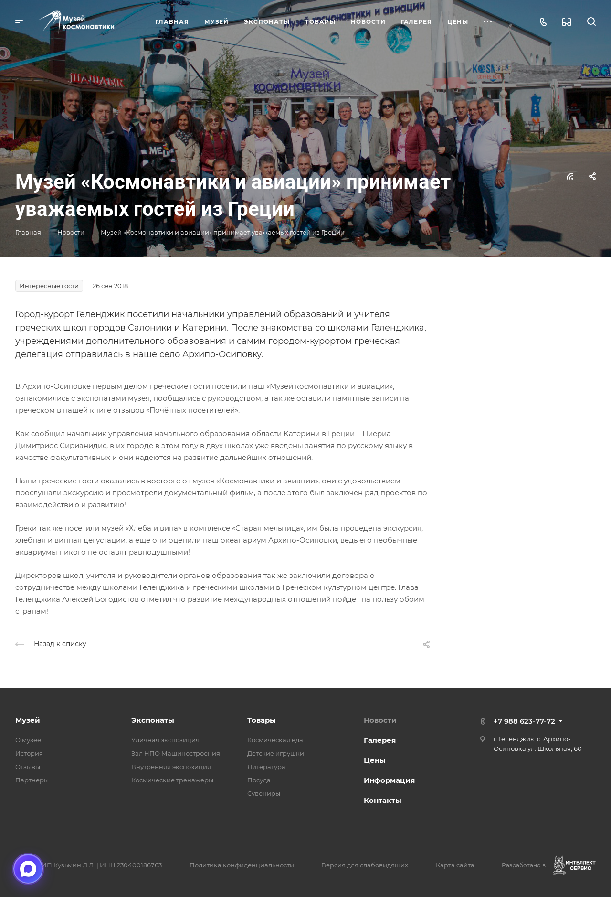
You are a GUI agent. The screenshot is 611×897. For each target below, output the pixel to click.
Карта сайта (455, 865)
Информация (389, 780)
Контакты (382, 800)
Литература (266, 766)
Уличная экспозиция (165, 740)
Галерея (380, 740)
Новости (380, 720)
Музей (27, 720)
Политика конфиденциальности (242, 865)
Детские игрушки (275, 753)
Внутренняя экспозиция (171, 766)
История (29, 753)
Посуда (259, 780)
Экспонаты (152, 720)
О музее (28, 740)
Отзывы (27, 766)
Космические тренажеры (172, 780)
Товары (261, 720)
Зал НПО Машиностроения (175, 753)
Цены (375, 760)
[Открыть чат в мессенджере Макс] (28, 869)
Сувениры (263, 793)
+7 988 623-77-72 (524, 721)
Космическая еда (275, 740)
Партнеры (32, 780)
